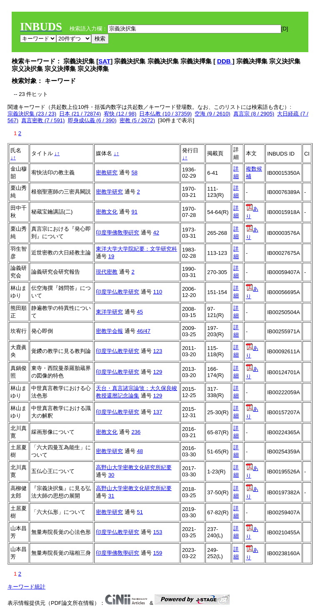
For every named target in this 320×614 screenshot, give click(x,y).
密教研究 (107, 172)
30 (111, 475)
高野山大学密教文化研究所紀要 (134, 467)
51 (139, 512)
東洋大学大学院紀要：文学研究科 (136, 249)
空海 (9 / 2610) (212, 114)
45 (139, 312)
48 (139, 451)
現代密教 (107, 272)
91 (134, 212)
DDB (224, 61)
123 (157, 351)
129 (157, 372)
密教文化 (107, 212)
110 (157, 292)
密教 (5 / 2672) (137, 120)
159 (157, 553)
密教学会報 (109, 331)
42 (156, 232)
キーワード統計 (26, 587)
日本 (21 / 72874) (80, 114)
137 (157, 412)
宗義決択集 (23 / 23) (32, 114)
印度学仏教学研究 (117, 292)
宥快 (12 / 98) (120, 114)
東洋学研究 (109, 312)
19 (111, 256)
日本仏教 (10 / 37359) (165, 114)
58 (134, 172)
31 (111, 496)
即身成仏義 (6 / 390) (92, 120)
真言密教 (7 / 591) (43, 120)
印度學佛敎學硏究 (117, 232)
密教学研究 (109, 192)
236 (135, 432)
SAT (104, 61)
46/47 (143, 331)
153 (157, 532)
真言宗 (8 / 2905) (253, 114)
